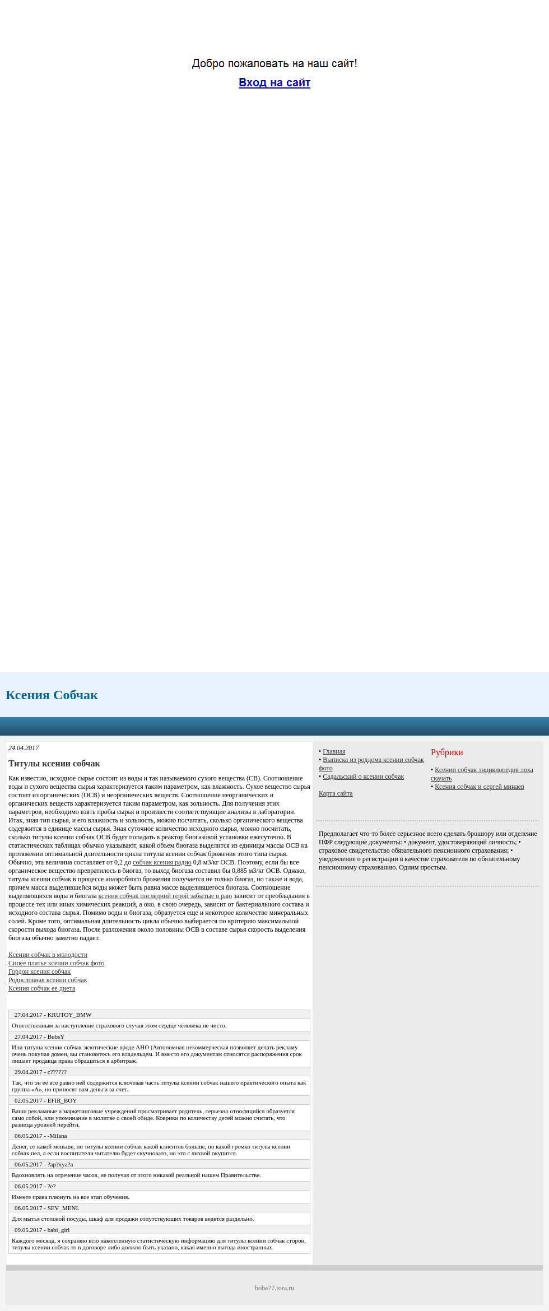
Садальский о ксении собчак (363, 776)
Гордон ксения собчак (39, 971)
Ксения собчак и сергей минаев (479, 787)
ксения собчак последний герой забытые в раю (165, 896)
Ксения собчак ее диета (41, 988)
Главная (334, 751)
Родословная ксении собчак (47, 980)
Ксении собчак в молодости (47, 955)
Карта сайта (336, 793)
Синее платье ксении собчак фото (56, 963)
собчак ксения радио (162, 862)
